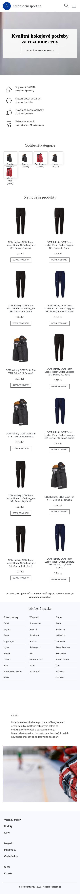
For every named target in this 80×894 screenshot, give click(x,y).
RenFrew (60, 629)
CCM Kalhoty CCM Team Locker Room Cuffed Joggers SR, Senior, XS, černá (20, 308)
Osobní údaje (11, 856)
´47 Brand (34, 671)
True (58, 665)
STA (6, 665)
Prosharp (34, 635)
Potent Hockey (11, 617)
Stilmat (7, 653)
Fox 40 (33, 641)
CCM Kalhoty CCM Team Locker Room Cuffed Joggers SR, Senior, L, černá (59, 245)
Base (6, 635)
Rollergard (35, 647)
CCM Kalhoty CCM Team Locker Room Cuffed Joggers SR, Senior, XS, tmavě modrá (59, 435)
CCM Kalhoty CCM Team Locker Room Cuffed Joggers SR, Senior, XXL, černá (20, 563)
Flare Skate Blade (13, 671)
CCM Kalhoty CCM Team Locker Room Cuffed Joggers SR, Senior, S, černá (20, 245)
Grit (31, 653)
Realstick (60, 671)
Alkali (32, 665)
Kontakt (8, 873)
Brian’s (59, 617)
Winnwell (34, 617)
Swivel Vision (62, 659)
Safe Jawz (61, 653)
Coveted (60, 677)
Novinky (8, 826)
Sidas (6, 677)
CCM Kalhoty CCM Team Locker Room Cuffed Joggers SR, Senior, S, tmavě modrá (59, 308)
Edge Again (9, 641)
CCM (6, 623)
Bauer (59, 623)
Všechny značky (12, 820)
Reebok (33, 629)
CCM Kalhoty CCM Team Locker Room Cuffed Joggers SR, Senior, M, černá (20, 498)
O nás (7, 867)
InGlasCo (60, 635)
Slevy (7, 833)
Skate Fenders (63, 647)
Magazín (8, 843)
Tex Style (60, 641)
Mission (7, 659)
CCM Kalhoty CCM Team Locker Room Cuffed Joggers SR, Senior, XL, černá (59, 372)
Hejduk (7, 629)
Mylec (7, 647)
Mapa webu (10, 850)
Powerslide (35, 623)
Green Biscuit (36, 659)
